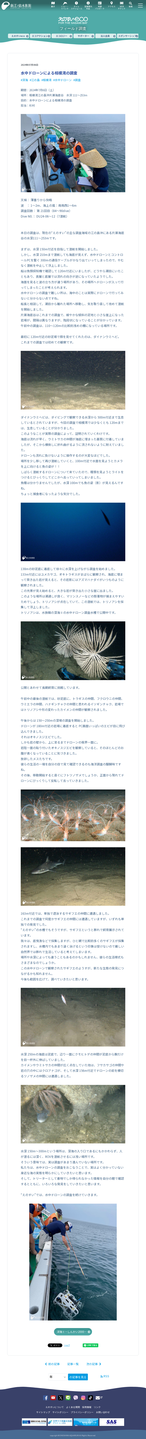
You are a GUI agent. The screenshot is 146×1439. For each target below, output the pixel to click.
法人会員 (105, 35)
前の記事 (54, 1364)
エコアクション (40, 35)
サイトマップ (43, 1412)
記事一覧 (73, 1364)
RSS (106, 1376)
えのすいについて (54, 1407)
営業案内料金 (88, 7)
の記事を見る (77, 1377)
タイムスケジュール (76, 7)
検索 (131, 6)
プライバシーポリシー (82, 1412)
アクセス (111, 6)
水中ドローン (63, 80)
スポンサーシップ (127, 35)
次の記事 (92, 1364)
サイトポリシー (60, 1412)
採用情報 (86, 1407)
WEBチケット (121, 7)
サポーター (83, 35)
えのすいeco (18, 35)
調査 (78, 80)
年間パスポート (100, 7)
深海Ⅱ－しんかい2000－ (72, 1332)
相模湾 (47, 80)
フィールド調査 (73, 28)
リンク (97, 1407)
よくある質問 (73, 1407)
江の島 (35, 80)
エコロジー (61, 35)
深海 (25, 80)
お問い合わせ (103, 1412)
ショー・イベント (65, 7)
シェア (67, 1345)
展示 (53, 6)
